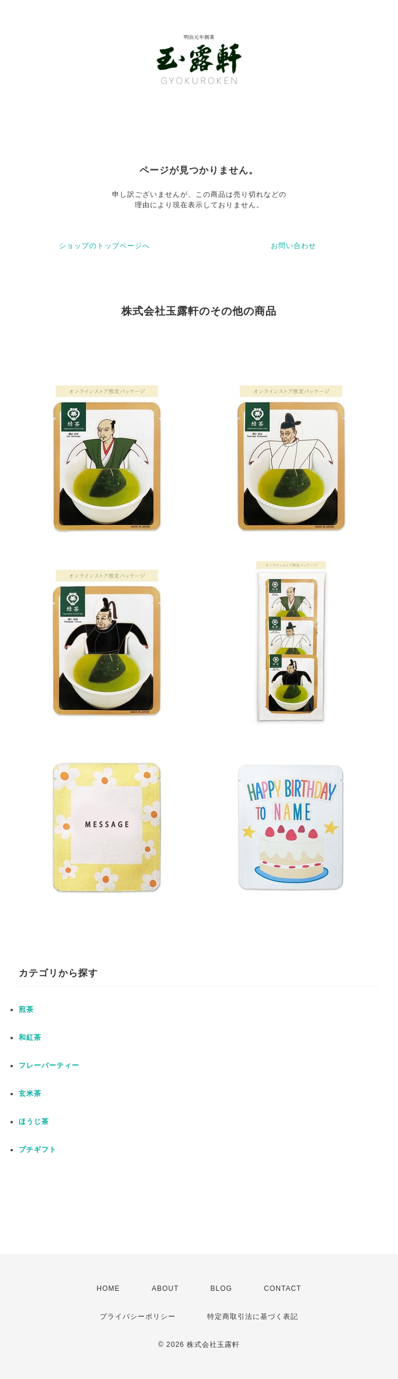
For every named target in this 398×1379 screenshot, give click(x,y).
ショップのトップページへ (104, 246)
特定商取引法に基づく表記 (252, 1316)
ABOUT (165, 1288)
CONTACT (282, 1288)
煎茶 (26, 1009)
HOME (108, 1288)
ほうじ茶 (34, 1121)
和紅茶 (30, 1037)
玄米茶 (30, 1093)
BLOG (221, 1288)
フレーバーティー (49, 1065)
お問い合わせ (293, 246)
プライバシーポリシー (138, 1316)
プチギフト (38, 1149)
